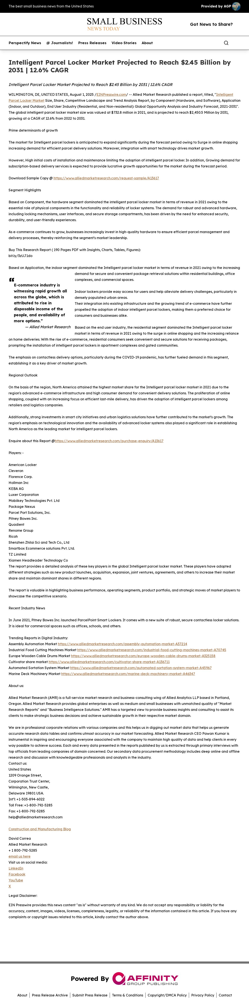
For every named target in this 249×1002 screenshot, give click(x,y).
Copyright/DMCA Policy (167, 995)
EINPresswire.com (111, 94)
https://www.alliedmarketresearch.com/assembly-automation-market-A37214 (122, 644)
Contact (225, 995)
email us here (20, 856)
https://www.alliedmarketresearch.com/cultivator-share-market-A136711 (109, 662)
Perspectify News (25, 43)
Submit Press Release (90, 995)
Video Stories (124, 43)
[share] (237, 43)
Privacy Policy (202, 995)
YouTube (16, 880)
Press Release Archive (50, 995)
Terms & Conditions (127, 995)
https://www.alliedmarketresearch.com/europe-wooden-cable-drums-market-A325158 (143, 656)
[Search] (226, 43)
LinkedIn (16, 868)
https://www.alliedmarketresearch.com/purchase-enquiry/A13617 (109, 441)
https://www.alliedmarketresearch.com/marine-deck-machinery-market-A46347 (128, 674)
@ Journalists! (59, 43)
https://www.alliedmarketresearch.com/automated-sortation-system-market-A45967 (141, 668)
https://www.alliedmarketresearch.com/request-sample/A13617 (106, 178)
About (147, 43)
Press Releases (92, 43)
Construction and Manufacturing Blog (40, 829)
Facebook (17, 874)
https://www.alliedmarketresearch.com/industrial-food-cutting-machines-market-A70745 (151, 650)
